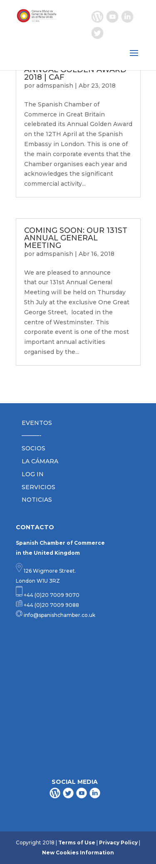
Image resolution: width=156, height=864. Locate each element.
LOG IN (33, 474)
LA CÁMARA (40, 461)
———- (32, 435)
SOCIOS (33, 448)
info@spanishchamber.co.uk (58, 615)
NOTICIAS (37, 499)
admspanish (54, 85)
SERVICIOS (38, 487)
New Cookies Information (78, 852)
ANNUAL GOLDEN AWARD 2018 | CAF (75, 73)
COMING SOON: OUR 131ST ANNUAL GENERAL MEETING (75, 238)
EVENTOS (37, 423)
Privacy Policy (118, 842)
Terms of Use (76, 842)
